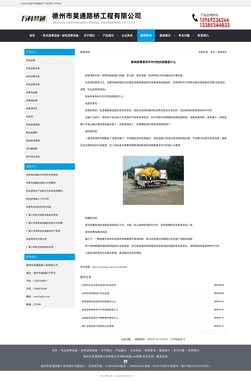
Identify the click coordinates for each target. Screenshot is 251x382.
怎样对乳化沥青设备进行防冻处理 (99, 285)
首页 (32, 35)
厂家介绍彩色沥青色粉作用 (39, 247)
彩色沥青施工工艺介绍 (37, 199)
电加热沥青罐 (33, 140)
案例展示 (165, 35)
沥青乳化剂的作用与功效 (38, 207)
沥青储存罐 (31, 100)
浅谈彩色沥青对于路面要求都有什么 (100, 318)
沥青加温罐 (31, 92)
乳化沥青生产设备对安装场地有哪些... (45, 191)
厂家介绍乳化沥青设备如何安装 (42, 215)
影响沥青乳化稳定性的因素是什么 (99, 301)
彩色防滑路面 (33, 124)
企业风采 (127, 35)
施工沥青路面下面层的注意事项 (98, 326)
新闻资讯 (146, 35)
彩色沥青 (30, 60)
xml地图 (137, 356)
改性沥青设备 (70, 35)
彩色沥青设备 (33, 84)
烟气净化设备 (33, 156)
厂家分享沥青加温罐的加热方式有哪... (45, 223)
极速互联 (162, 356)
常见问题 (184, 35)
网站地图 (125, 356)
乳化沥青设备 (51, 35)
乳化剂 (29, 116)
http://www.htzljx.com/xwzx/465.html (109, 267)
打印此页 (177, 339)
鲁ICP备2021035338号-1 (195, 366)
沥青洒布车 (31, 108)
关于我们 (89, 35)
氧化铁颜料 (31, 132)
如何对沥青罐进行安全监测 (95, 293)
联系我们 (203, 35)
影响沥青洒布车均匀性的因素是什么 (100, 309)
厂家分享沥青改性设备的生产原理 (43, 231)
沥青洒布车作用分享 (36, 239)
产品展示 (108, 35)
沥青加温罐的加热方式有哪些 (41, 182)
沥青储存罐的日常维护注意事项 (42, 174)
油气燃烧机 (31, 148)
